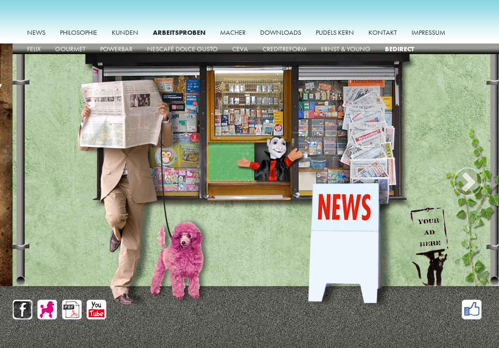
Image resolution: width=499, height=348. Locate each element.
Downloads (280, 32)
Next (469, 182)
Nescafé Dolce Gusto (182, 48)
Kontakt (382, 32)
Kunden (125, 32)
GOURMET (70, 48)
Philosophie (78, 32)
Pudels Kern (335, 32)
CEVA (240, 48)
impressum (428, 32)
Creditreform (285, 48)
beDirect (399, 48)
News (36, 32)
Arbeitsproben (179, 32)
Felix (34, 48)
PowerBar (116, 48)
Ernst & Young (345, 48)
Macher (233, 32)
